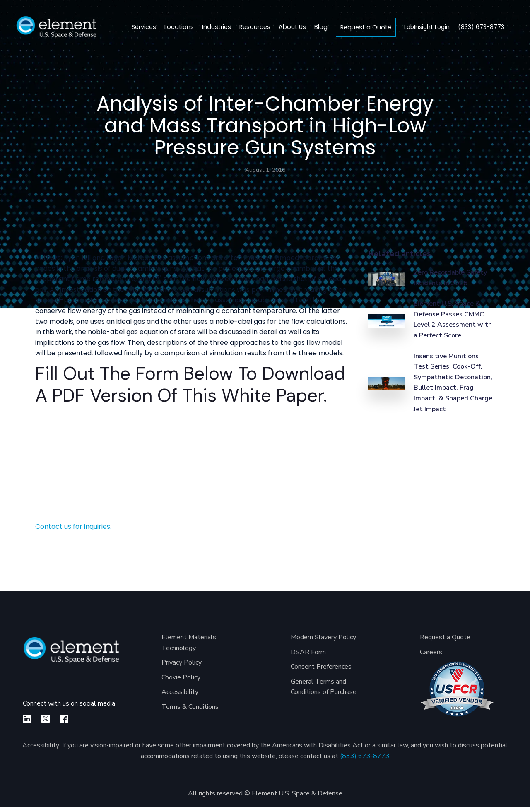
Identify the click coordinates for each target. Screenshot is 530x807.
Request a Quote (365, 27)
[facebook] (64, 718)
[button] (179, 27)
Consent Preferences (321, 666)
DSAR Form (308, 652)
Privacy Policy (181, 662)
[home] (56, 27)
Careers (431, 652)
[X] (45, 718)
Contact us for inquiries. (73, 526)
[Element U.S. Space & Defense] (71, 654)
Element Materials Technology (188, 643)
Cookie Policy (180, 677)
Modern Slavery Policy (323, 637)
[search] (514, 27)
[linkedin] (27, 718)
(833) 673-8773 (365, 756)
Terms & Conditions (190, 706)
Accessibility (179, 691)
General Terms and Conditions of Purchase (324, 687)
